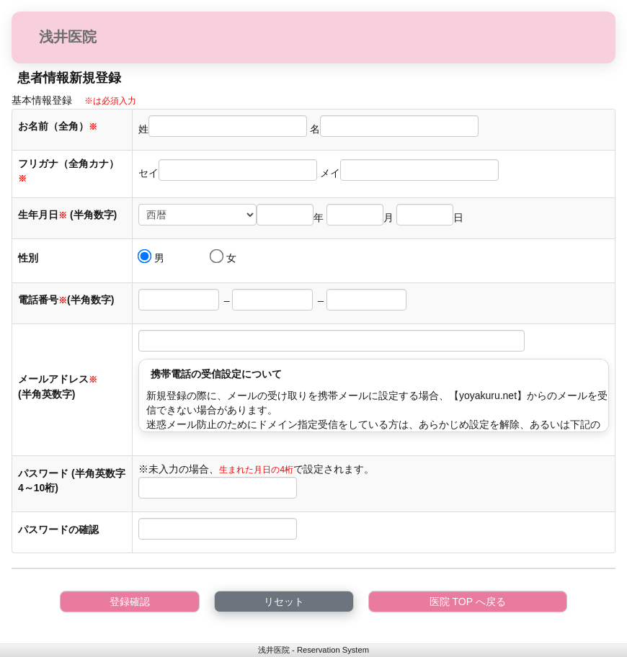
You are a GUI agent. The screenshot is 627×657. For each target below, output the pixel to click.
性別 (28, 258)
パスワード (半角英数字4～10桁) (71, 480)
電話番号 (42, 299)
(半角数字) (93, 214)
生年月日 (42, 214)
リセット (284, 601)
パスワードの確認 (60, 529)
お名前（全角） (57, 126)
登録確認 (130, 601)
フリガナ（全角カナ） (68, 171)
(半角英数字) (46, 394)
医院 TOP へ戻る (468, 601)
